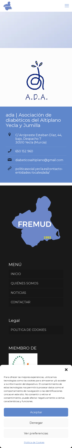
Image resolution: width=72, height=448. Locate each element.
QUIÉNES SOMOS (24, 283)
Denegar (36, 423)
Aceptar (36, 412)
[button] (66, 370)
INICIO (16, 274)
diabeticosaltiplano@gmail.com (39, 160)
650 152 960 (24, 151)
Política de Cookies (34, 442)
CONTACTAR (20, 302)
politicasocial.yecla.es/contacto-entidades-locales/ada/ (39, 170)
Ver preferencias (36, 433)
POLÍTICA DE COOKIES (28, 330)
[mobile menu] (67, 5)
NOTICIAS (18, 293)
